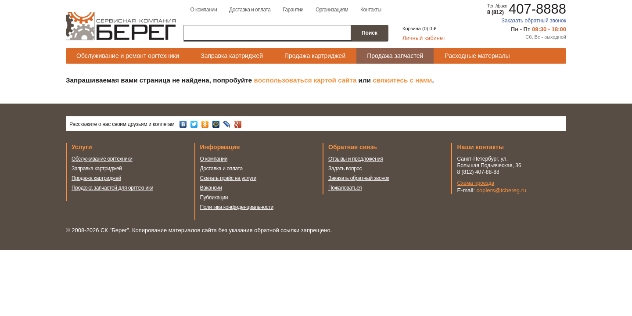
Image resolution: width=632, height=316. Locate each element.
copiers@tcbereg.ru (502, 190)
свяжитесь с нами (402, 80)
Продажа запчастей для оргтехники (112, 188)
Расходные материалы (477, 55)
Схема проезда (476, 183)
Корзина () (415, 28)
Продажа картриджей (314, 55)
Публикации (214, 197)
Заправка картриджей (232, 55)
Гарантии (293, 10)
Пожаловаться (345, 188)
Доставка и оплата (249, 10)
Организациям (332, 10)
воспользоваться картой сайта (305, 80)
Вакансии (211, 188)
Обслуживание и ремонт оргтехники (127, 55)
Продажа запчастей (395, 55)
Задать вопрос (345, 168)
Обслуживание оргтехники (102, 159)
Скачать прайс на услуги (228, 178)
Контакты (370, 10)
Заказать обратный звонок (534, 21)
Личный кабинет (423, 38)
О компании (203, 10)
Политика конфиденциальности (236, 207)
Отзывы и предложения (355, 159)
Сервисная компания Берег (121, 26)
